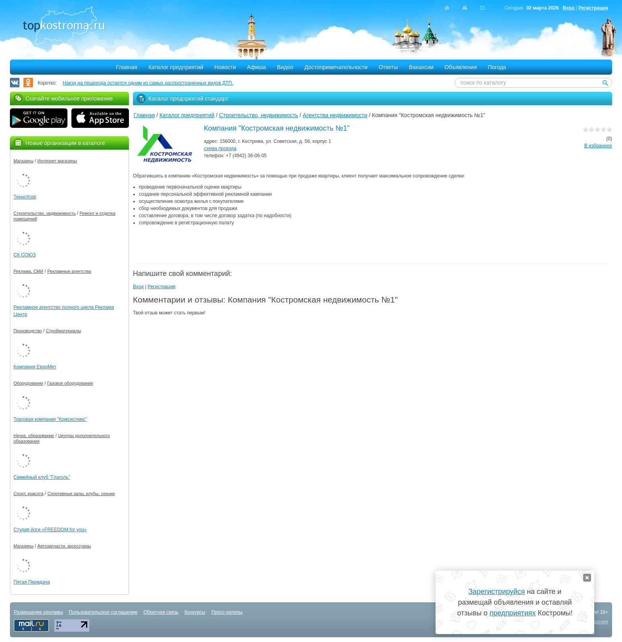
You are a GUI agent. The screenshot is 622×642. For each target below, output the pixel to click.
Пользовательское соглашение (103, 612)
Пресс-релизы (227, 612)
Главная (126, 67)
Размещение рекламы (38, 612)
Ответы (387, 67)
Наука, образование (33, 435)
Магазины (23, 160)
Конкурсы (194, 612)
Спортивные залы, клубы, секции (81, 493)
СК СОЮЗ (24, 255)
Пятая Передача (31, 582)
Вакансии (421, 67)
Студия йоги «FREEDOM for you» (50, 529)
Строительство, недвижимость (258, 115)
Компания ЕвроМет (34, 367)
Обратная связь (160, 612)
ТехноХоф (24, 197)
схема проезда (220, 148)
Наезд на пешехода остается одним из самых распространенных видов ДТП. (148, 83)
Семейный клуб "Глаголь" (41, 477)
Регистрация (593, 8)
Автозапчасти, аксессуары (64, 546)
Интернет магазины (57, 160)
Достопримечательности (335, 67)
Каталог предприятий (175, 67)
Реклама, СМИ (28, 271)
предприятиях (513, 613)
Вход (568, 8)
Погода (497, 67)
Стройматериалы (63, 330)
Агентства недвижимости (335, 115)
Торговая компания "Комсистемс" (50, 419)
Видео (285, 67)
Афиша (256, 67)
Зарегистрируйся (496, 592)
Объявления (461, 67)
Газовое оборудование (70, 383)
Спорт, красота (28, 493)
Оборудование (28, 383)
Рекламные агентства (69, 271)
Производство (27, 330)
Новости (225, 67)
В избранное (598, 145)
